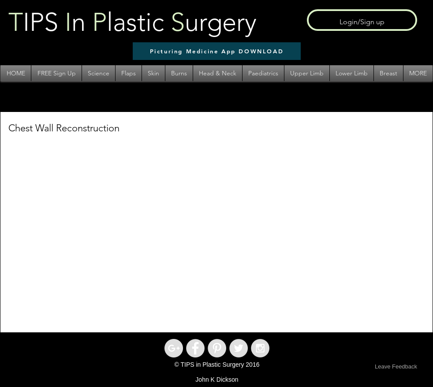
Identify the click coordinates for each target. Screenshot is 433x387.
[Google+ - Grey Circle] (173, 348)
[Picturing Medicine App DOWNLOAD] (217, 51)
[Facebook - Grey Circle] (195, 348)
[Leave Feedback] (396, 367)
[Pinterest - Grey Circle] (217, 348)
